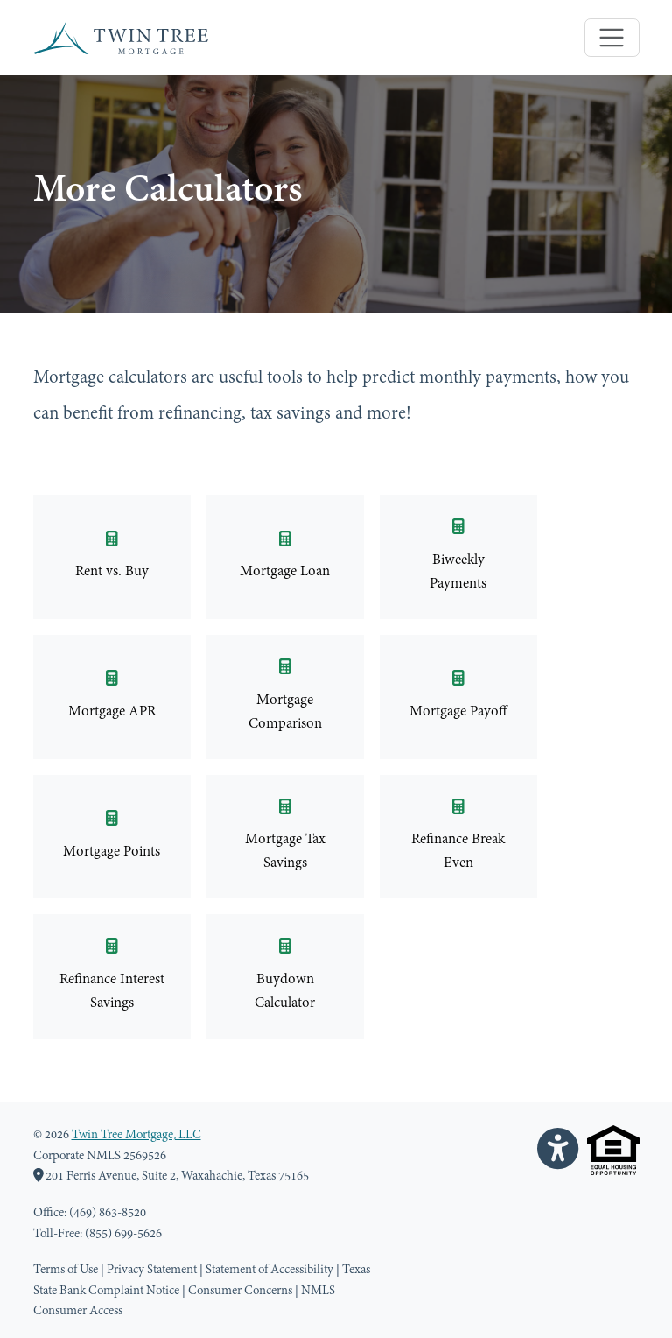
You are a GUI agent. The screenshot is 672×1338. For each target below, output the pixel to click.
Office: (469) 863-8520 (89, 1213)
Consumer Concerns (240, 1291)
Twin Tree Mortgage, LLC (136, 1135)
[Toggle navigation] (612, 38)
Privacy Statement (152, 1270)
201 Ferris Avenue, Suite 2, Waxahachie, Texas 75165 (171, 1176)
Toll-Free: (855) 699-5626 (97, 1234)
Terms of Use (65, 1270)
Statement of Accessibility (269, 1270)
